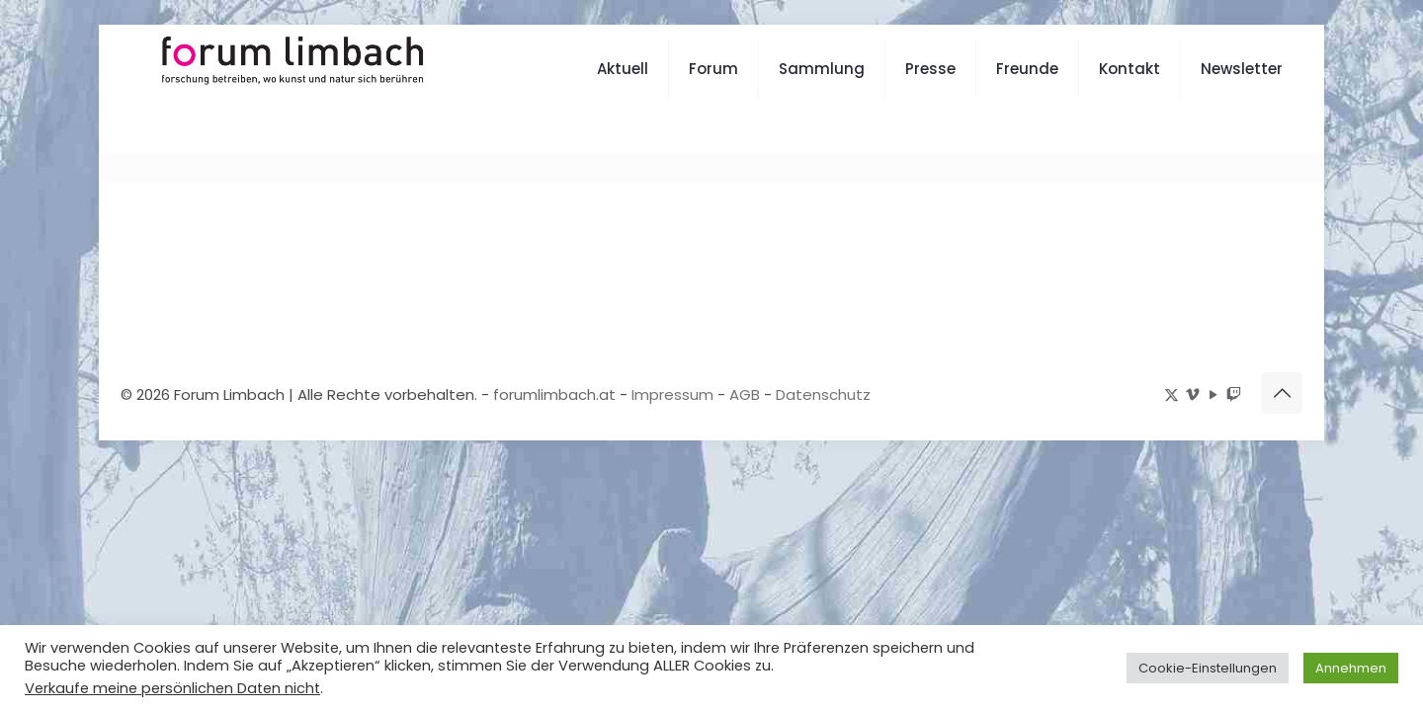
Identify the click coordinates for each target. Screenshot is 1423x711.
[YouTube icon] (1213, 394)
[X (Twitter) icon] (1171, 394)
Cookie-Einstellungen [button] (1207, 668)
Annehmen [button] (1350, 668)
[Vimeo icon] (1192, 394)
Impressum (672, 394)
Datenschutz (823, 394)
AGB (744, 394)
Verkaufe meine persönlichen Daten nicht (172, 688)
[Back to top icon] (1281, 393)
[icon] (1233, 394)
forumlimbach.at (554, 394)
